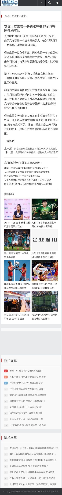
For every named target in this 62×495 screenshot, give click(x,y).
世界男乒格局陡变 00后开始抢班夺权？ (29, 480)
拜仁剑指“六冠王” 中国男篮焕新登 (26, 397)
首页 (16, 16)
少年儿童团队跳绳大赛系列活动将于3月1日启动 (27, 180)
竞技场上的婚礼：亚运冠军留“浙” (26, 421)
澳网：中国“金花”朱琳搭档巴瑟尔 (26, 385)
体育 (23, 16)
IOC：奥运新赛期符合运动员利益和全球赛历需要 (34, 468)
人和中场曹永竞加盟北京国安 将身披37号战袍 (27, 172)
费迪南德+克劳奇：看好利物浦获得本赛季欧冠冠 (34, 462)
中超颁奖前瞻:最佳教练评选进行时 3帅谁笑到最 (33, 474)
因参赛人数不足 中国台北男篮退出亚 (28, 415)
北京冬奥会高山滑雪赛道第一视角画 (28, 439)
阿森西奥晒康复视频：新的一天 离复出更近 (35, 148)
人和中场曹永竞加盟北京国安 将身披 (28, 391)
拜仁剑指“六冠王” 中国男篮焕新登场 (22, 176)
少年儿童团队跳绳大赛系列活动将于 (27, 403)
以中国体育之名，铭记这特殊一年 (26, 433)
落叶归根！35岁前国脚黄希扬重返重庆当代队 (32, 486)
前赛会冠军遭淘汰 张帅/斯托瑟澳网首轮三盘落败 (28, 183)
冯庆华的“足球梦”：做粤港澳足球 (26, 427)
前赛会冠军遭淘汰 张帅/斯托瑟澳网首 (28, 409)
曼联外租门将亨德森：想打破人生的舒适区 (36, 152)
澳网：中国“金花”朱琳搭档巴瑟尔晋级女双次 (26, 168)
